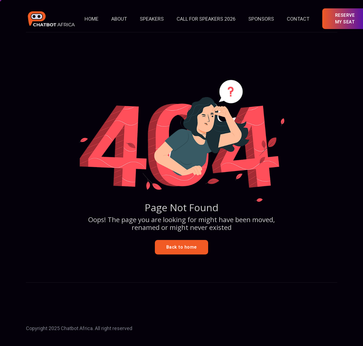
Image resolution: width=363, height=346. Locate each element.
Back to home (181, 247)
